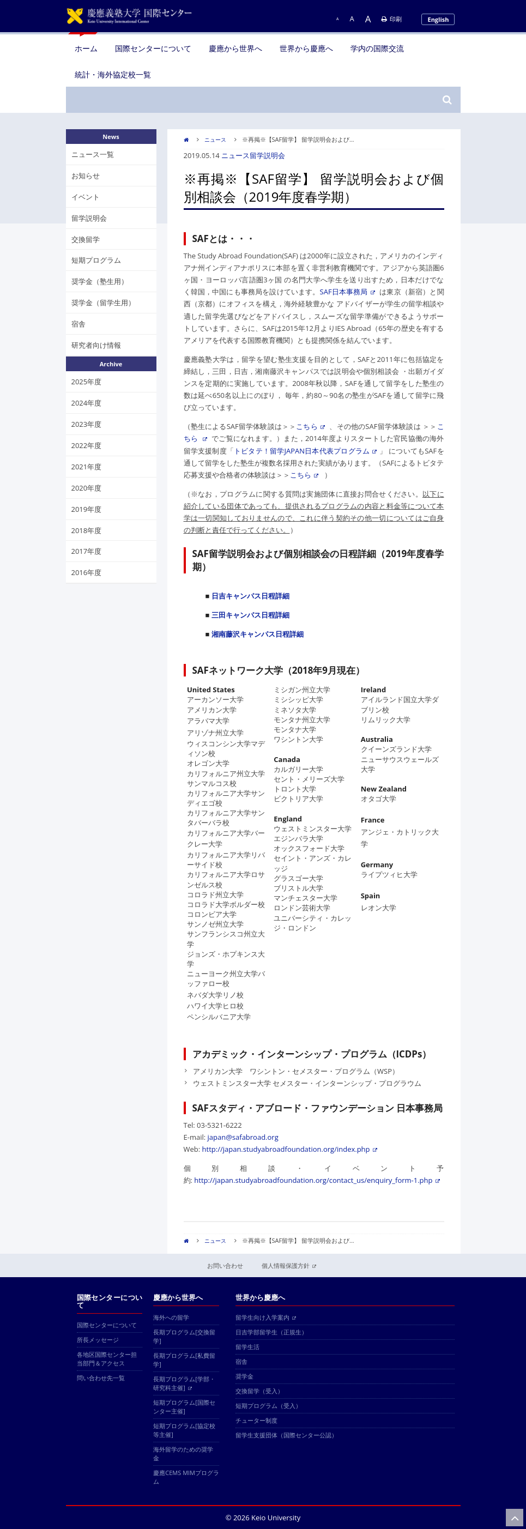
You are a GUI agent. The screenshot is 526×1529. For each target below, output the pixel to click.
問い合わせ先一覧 (101, 1378)
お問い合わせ (225, 1265)
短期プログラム (96, 260)
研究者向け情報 (96, 345)
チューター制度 (256, 1420)
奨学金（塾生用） (99, 281)
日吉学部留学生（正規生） (271, 1332)
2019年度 (86, 509)
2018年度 (86, 530)
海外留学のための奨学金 (183, 1453)
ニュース (215, 139)
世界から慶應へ (306, 48)
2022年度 (86, 445)
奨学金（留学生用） (103, 302)
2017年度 (86, 551)
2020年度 (86, 488)
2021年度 (86, 467)
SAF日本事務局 (347, 292)
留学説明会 (267, 155)
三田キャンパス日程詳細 (250, 615)
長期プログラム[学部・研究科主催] (184, 1383)
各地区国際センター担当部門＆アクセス (107, 1358)
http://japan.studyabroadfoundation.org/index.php (289, 1149)
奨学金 (244, 1376)
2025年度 (86, 381)
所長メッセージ (98, 1339)
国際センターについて (153, 48)
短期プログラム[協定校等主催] (184, 1430)
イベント (85, 197)
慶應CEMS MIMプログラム (186, 1476)
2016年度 (86, 572)
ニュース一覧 (92, 154)
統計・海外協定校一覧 (113, 74)
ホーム (86, 48)
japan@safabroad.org (243, 1137)
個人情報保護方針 (289, 1265)
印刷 (392, 19)
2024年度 (86, 403)
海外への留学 (171, 1317)
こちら (310, 426)
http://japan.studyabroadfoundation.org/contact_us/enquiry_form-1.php (316, 1180)
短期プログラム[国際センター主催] (184, 1406)
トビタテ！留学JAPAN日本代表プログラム (305, 451)
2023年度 (86, 424)
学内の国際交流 (377, 48)
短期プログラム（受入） (268, 1405)
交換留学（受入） (259, 1391)
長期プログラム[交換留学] (184, 1336)
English (438, 19)
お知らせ (85, 175)
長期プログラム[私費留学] (184, 1359)
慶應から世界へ (235, 48)
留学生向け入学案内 (265, 1317)
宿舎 (78, 324)
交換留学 (85, 239)
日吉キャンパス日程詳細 (250, 596)
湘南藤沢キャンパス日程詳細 (257, 634)
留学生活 (247, 1347)
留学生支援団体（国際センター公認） (286, 1435)
